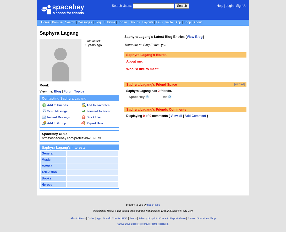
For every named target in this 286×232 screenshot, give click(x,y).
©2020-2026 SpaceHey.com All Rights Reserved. (142, 224)
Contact (163, 218)
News (82, 218)
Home (45, 22)
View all (176, 116)
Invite (169, 22)
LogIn (230, 6)
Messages (85, 22)
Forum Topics (74, 91)
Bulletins (109, 22)
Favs (159, 22)
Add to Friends (55, 105)
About (198, 22)
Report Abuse (177, 218)
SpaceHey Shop (206, 218)
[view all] (239, 84)
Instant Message (56, 117)
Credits (116, 218)
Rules (91, 218)
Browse (57, 22)
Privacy (143, 218)
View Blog (195, 37)
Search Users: (122, 6)
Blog (98, 22)
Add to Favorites (95, 105)
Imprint (153, 218)
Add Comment (195, 116)
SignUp (241, 6)
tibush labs (153, 204)
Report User (92, 123)
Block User (91, 117)
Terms (133, 218)
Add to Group (54, 123)
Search (182, 6)
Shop (187, 22)
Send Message (55, 111)
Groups (134, 22)
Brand (106, 218)
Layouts (147, 22)
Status (191, 218)
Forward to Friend (96, 111)
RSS (125, 218)
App (178, 22)
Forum (122, 22)
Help (220, 6)
